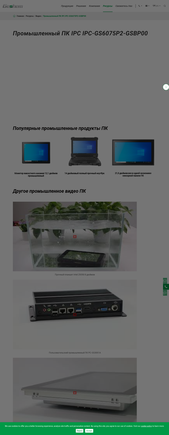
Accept (89, 431)
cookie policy (146, 426)
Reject (79, 431)
